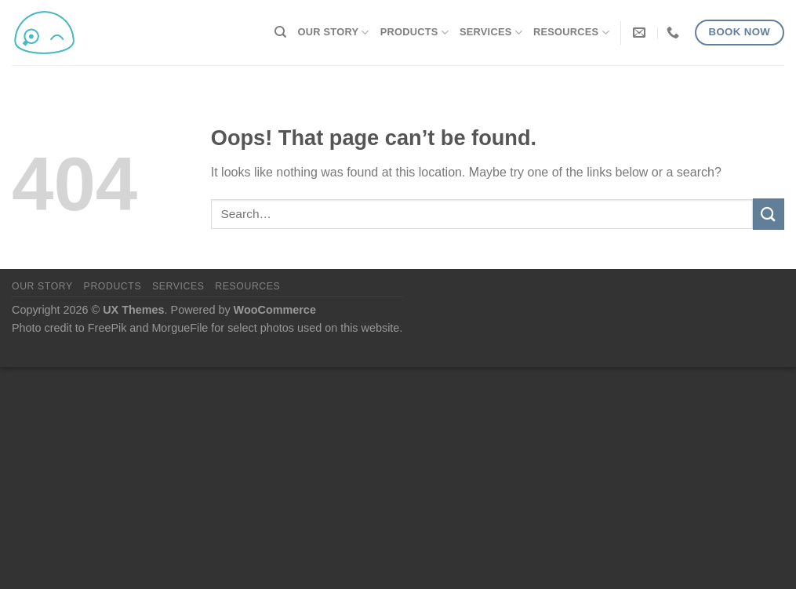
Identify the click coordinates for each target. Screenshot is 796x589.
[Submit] (768, 213)
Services (491, 32)
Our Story (333, 32)
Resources (571, 32)
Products (414, 32)
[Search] (280, 32)
